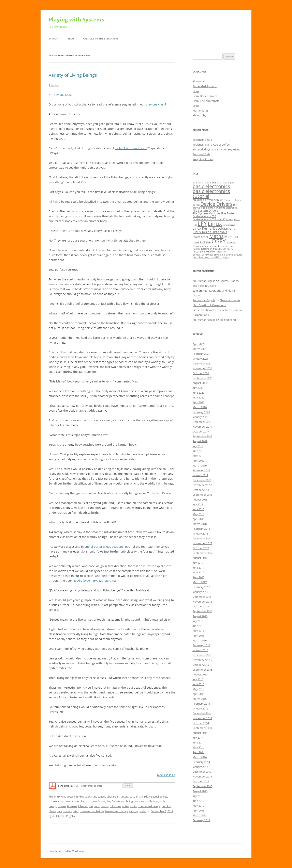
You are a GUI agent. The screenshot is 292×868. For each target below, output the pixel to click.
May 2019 (198, 456)
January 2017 (200, 592)
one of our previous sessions (104, 546)
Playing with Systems (76, 19)
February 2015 (201, 703)
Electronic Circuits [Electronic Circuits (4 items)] (215, 207)
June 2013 (198, 801)
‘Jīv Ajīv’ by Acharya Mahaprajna (94, 581)
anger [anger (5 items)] (230, 182)
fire (108, 801)
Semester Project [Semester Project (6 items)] (203, 254)
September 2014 (202, 728)
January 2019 (200, 475)
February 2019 (201, 470)
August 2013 (200, 791)
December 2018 (202, 480)
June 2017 (198, 567)
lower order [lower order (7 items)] (200, 237)
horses (62, 806)
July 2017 (198, 562)
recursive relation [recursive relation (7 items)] (205, 251)
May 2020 (198, 397)
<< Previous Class (60, 95)
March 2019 (200, 465)
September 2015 (202, 669)
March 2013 (200, 815)
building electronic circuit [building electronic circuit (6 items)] (208, 200)
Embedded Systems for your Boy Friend (216, 149)
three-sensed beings (92, 811)
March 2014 (200, 757)
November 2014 (202, 718)
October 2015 (201, 665)
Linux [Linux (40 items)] (215, 223)
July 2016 (198, 621)
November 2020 (202, 368)
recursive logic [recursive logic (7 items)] (223, 248)
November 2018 (202, 485)
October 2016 (201, 606)
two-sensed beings (116, 811)
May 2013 (198, 805)
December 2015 (202, 655)
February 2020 (201, 412)
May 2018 (198, 514)
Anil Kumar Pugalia (63, 816)
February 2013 (201, 820)
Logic (196, 106)
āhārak (111, 796)
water (143, 811)
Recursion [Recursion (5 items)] (206, 248)
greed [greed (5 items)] (229, 219)
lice (91, 806)
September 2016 (202, 611)
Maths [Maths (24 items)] (216, 236)
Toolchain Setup (202, 140)
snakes (67, 811)
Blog (71, 38)
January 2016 (200, 650)
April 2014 (198, 752)
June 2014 (198, 742)
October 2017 (201, 548)
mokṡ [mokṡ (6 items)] (196, 242)
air (117, 796)
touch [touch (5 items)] (226, 257)
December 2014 (202, 713)
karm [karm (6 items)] (237, 219)
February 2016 (201, 645)
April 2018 (198, 519)
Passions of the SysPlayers (100, 38)
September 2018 (202, 494)
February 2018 (201, 528)
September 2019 (202, 436)
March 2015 (200, 699)
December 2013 (202, 771)
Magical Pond (228, 320)
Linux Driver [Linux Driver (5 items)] (229, 225)
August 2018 (200, 499)
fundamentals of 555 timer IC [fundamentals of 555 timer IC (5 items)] (209, 219)
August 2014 (200, 733)
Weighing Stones (203, 159)
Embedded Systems (205, 86)
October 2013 (201, 781)
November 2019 (202, 426)
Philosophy (85, 796)
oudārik (166, 806)
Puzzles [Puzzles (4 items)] (196, 248)
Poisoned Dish (201, 154)
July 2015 (198, 679)
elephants (99, 801)
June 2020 (198, 392)
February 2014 (201, 762)
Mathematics (200, 110)
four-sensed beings (146, 801)
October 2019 (201, 431)
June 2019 (198, 451)
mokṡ (133, 806)
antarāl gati (127, 796)
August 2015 (200, 674)
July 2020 (198, 388)
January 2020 (200, 417)
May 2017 (198, 572)
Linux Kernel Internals (206, 101)
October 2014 (201, 723)
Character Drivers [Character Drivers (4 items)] (232, 200)
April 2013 (198, 810)
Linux (196, 91)
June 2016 (198, 626)
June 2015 (198, 684)
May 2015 (198, 689)
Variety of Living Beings (73, 75)
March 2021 (200, 349)
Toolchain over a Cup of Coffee (211, 144)
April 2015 (198, 694)
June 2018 (198, 509)
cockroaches (56, 801)
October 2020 (201, 373)
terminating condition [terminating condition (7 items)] (207, 257)
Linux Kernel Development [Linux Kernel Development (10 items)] (214, 228)
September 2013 (202, 786)
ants (138, 796)
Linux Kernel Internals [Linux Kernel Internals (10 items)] (210, 232)
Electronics (199, 81)
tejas (75, 811)
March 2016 (200, 640)
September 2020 (202, 378)
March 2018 (200, 524)
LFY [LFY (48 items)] (202, 223)
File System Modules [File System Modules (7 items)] (206, 213)
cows (68, 801)
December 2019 (202, 422)
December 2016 (202, 597)
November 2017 (202, 543)
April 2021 (198, 344)
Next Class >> (166, 775)
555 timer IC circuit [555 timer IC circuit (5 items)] (216, 182)
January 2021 (200, 358)
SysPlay (54, 38)
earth (89, 801)
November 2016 (202, 601)
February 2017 (201, 587)
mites (125, 806)
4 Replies (54, 85)
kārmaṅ (83, 806)
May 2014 (198, 747)
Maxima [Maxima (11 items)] (231, 236)
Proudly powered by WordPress (66, 851)
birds (145, 796)
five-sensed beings (123, 801)
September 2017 (202, 553)
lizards (104, 806)
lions (97, 806)
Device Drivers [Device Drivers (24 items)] (216, 203)
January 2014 (200, 767)
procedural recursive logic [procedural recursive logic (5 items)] (221, 246)
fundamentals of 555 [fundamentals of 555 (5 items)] (204, 216)
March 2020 (200, 407)
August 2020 (200, 383)
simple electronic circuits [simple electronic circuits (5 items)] (228, 254)
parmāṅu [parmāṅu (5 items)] (232, 242)
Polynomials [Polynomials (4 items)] (199, 246)
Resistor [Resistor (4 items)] (221, 251)
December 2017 (202, 538)
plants (52, 811)
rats (59, 811)
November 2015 (202, 660)
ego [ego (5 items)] (203, 207)
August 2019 (200, 441)
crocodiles (78, 801)
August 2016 (200, 616)
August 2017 (200, 558)
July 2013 (198, 796)
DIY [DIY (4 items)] (235, 204)
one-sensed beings (149, 806)
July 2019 (198, 446)
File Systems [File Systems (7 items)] (229, 213)
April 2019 (198, 460)
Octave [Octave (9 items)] (205, 242)
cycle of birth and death (131, 148)
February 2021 (201, 354)
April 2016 (198, 635)
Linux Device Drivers (205, 96)
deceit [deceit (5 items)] (196, 205)
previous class (155, 104)
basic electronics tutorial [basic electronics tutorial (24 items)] (211, 193)
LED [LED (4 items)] (195, 225)
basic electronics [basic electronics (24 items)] (211, 186)
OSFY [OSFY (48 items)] (218, 241)
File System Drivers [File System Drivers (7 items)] (205, 210)
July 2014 (198, 737)
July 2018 (198, 504)
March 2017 (200, 582)
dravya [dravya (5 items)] (196, 207)
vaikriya (133, 811)
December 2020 (202, 363)
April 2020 (198, 402)
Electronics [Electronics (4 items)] (231, 207)
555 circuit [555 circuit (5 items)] (198, 182)
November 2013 (202, 776)
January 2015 (200, 708)
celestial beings (158, 796)
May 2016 (198, 631)
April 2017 (198, 577)
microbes (115, 806)
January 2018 (200, 533)
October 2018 (201, 490)
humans (72, 806)
